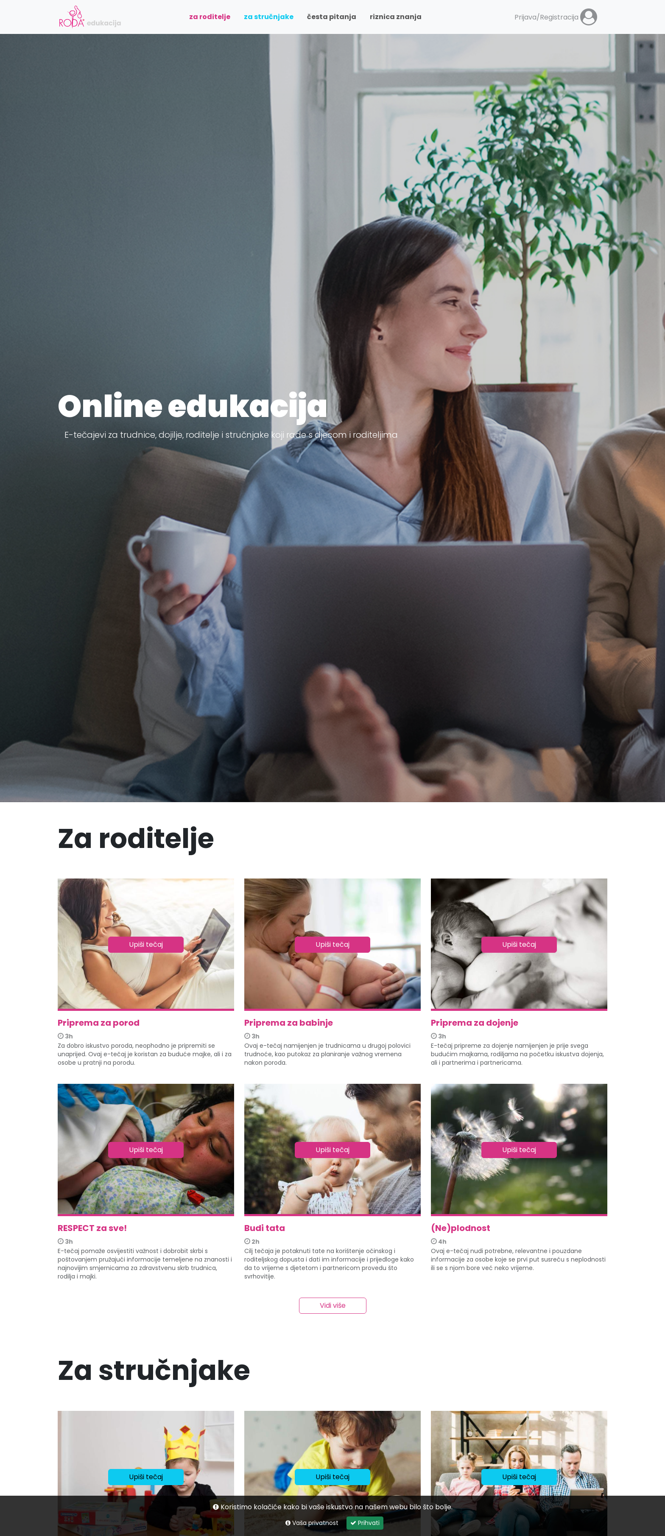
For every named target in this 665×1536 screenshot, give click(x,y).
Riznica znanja (396, 17)
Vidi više (333, 1305)
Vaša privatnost (311, 1523)
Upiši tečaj (146, 944)
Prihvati (365, 1523)
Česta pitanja (331, 17)
